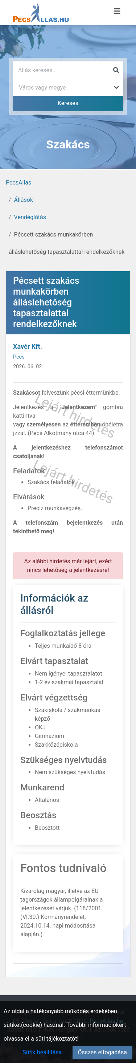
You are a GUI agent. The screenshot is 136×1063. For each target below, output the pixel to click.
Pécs (19, 357)
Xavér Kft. (27, 346)
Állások (23, 199)
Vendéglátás (30, 217)
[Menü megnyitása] (117, 11)
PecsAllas (18, 182)
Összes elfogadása (102, 1052)
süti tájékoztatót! (57, 1038)
